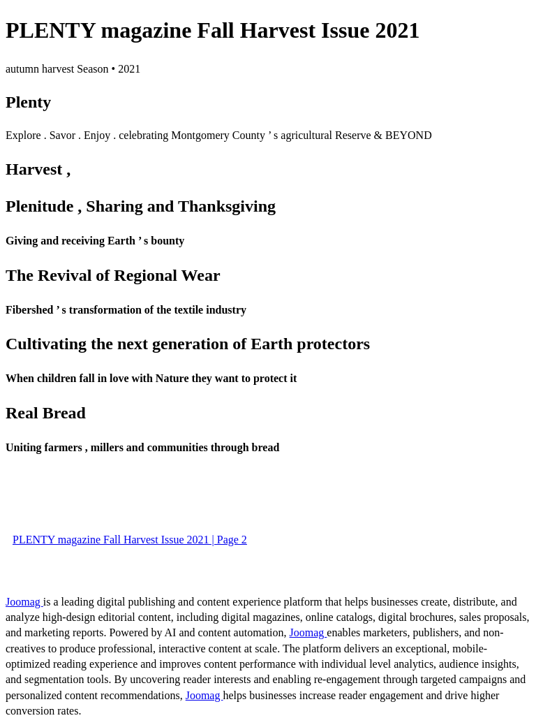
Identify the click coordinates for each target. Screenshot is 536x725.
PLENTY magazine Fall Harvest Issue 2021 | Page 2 (130, 539)
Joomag (24, 602)
